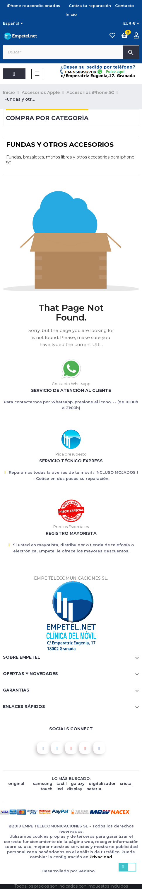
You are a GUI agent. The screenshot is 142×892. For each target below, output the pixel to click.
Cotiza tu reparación (90, 5)
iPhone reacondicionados (33, 5)
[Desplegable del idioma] (13, 23)
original (16, 783)
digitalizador (102, 783)
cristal (126, 783)
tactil (62, 783)
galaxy (78, 783)
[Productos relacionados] (131, 23)
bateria (93, 788)
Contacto (124, 5)
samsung (42, 783)
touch (46, 788)
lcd (60, 788)
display (74, 788)
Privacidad (101, 856)
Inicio (71, 14)
